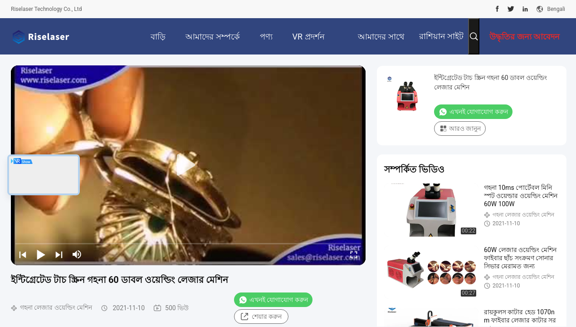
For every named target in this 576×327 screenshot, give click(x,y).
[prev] (23, 254)
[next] (59, 254)
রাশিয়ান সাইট (441, 36)
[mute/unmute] (77, 254)
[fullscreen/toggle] (354, 254)
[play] (188, 165)
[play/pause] (41, 254)
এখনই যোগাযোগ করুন (273, 300)
